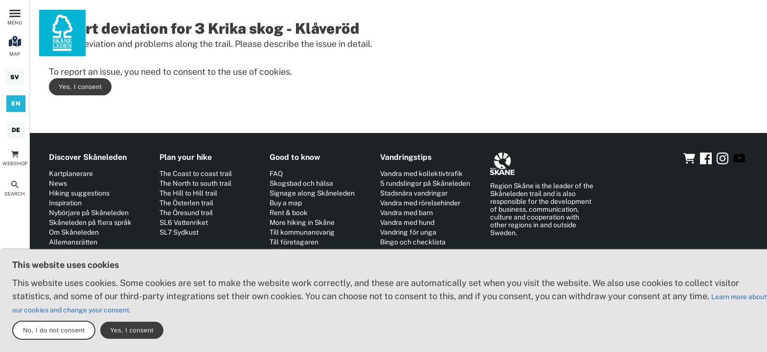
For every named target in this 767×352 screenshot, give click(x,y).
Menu (14, 22)
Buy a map (286, 203)
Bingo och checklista (413, 242)
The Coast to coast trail (195, 173)
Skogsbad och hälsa (301, 183)
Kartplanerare (71, 173)
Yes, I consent (80, 86)
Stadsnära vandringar (414, 193)
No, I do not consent (54, 330)
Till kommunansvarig (302, 232)
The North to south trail (195, 183)
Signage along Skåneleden (312, 193)
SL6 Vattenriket (183, 222)
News (58, 183)
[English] (15, 103)
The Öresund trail (186, 213)
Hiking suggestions (79, 193)
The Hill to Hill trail (188, 193)
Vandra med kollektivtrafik (421, 173)
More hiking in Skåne (302, 222)
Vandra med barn (406, 213)
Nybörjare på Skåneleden (89, 213)
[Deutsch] (16, 130)
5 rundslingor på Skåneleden (425, 183)
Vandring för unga (408, 232)
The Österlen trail (186, 203)
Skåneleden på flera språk (90, 222)
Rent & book (289, 213)
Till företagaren (294, 242)
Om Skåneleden (74, 232)
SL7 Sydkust (179, 232)
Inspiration (65, 203)
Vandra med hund (407, 222)
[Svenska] (14, 77)
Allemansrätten (73, 242)
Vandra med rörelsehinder (420, 203)
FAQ (276, 173)
